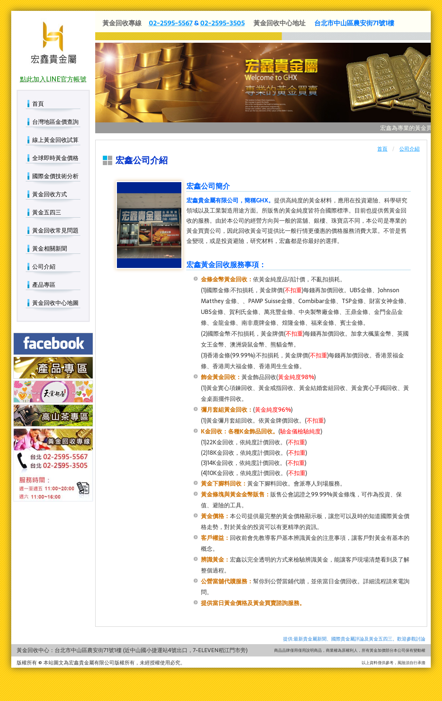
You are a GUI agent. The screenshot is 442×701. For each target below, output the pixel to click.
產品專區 (43, 284)
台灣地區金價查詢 (55, 121)
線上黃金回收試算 (55, 139)
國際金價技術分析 (55, 176)
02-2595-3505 (222, 23)
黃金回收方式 (49, 194)
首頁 (382, 148)
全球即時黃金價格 (55, 158)
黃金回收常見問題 (55, 230)
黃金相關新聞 (49, 248)
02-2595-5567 (171, 23)
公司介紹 (409, 148)
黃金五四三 (46, 212)
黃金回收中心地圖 (55, 302)
